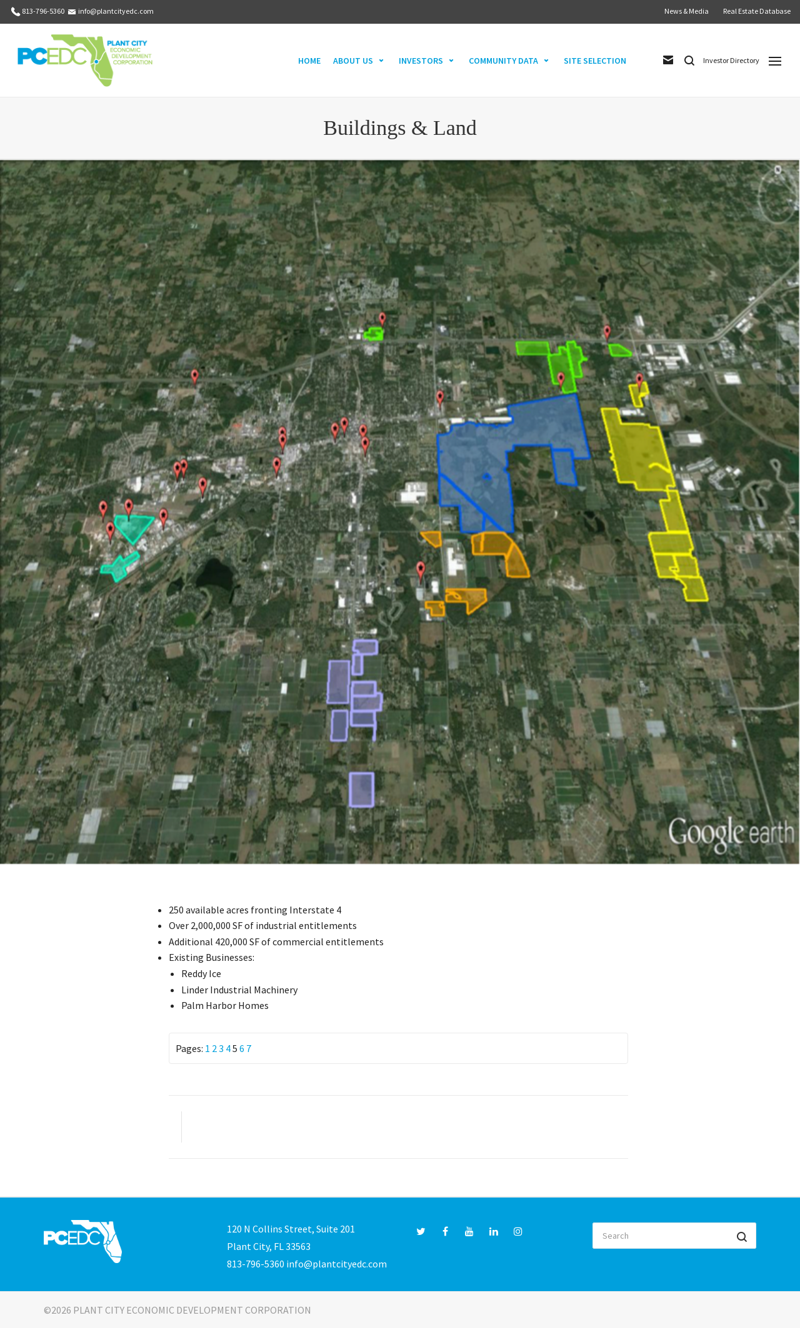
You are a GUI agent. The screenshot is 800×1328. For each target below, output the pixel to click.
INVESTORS (421, 60)
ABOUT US (353, 60)
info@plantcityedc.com (116, 11)
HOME (309, 60)
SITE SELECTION (595, 60)
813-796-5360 (43, 11)
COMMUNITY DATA (503, 60)
